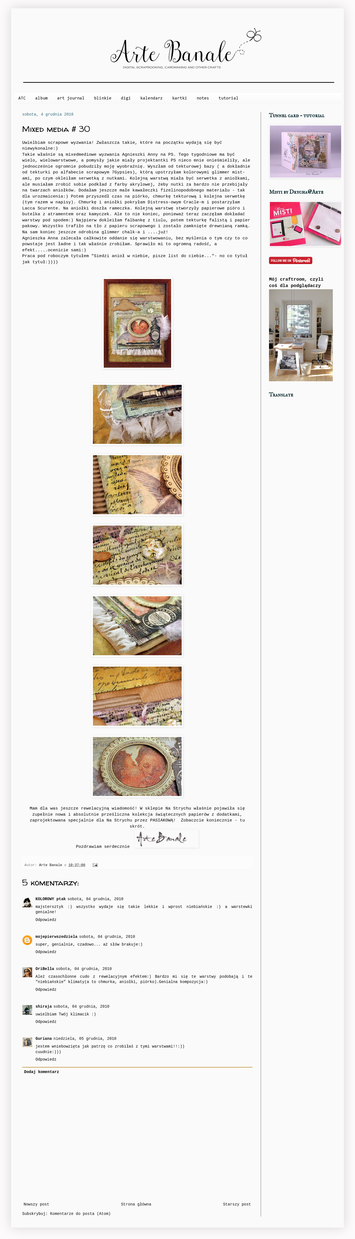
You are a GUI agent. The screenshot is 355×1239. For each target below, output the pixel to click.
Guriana (44, 1038)
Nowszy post (36, 1204)
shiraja (44, 1006)
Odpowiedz (46, 920)
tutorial (229, 98)
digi (126, 98)
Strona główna (136, 1204)
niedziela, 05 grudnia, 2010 (85, 1038)
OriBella (45, 969)
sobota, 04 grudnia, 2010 (95, 899)
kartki (179, 98)
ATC (22, 98)
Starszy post (237, 1204)
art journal (71, 98)
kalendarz (151, 98)
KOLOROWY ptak (51, 899)
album (41, 98)
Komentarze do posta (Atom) (80, 1214)
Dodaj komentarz (41, 1072)
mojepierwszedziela (56, 937)
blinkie (102, 98)
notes (203, 98)
